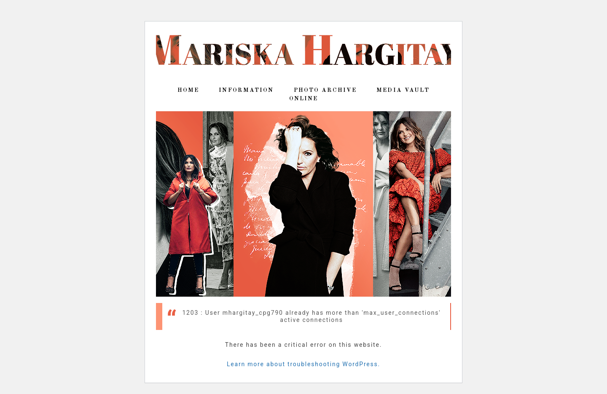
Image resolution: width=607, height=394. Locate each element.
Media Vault (403, 90)
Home (188, 90)
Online (303, 99)
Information (246, 90)
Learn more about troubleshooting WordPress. (303, 364)
